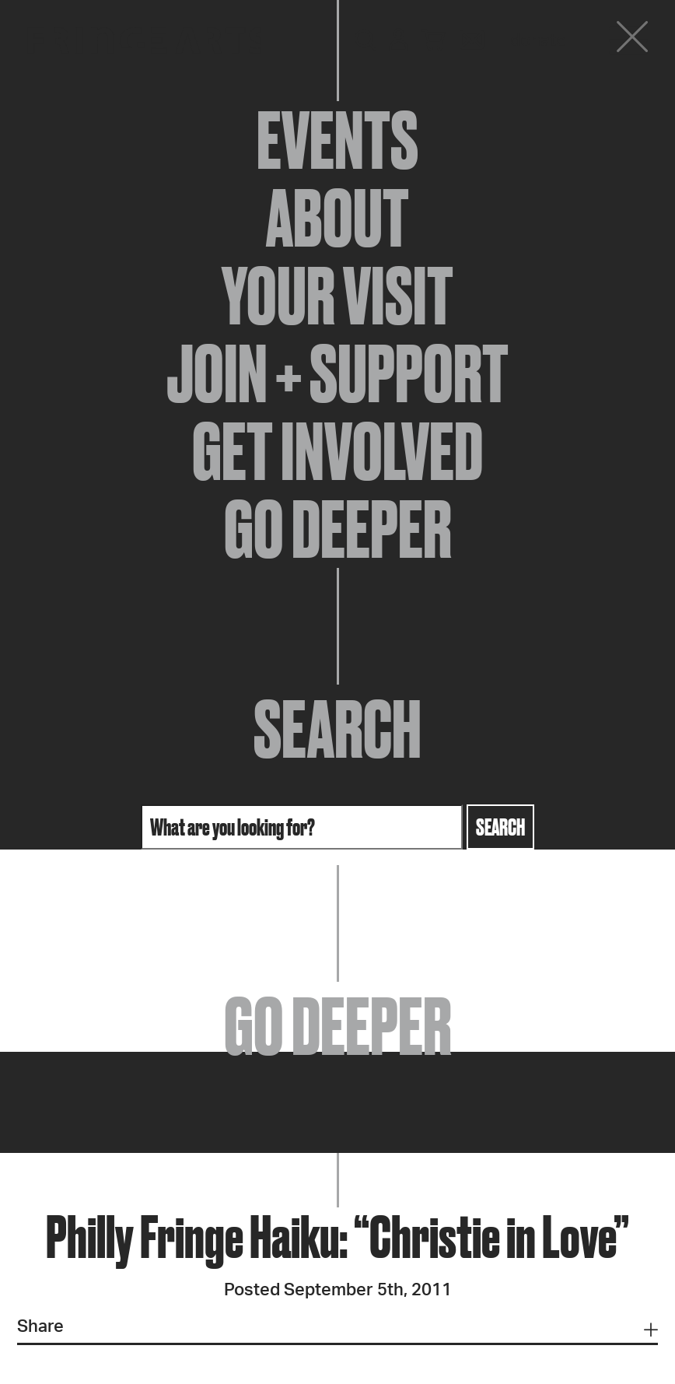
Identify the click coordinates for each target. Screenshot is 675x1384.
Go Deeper (338, 529)
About (337, 217)
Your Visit (337, 295)
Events (337, 140)
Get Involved (337, 451)
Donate (538, 40)
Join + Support (337, 373)
